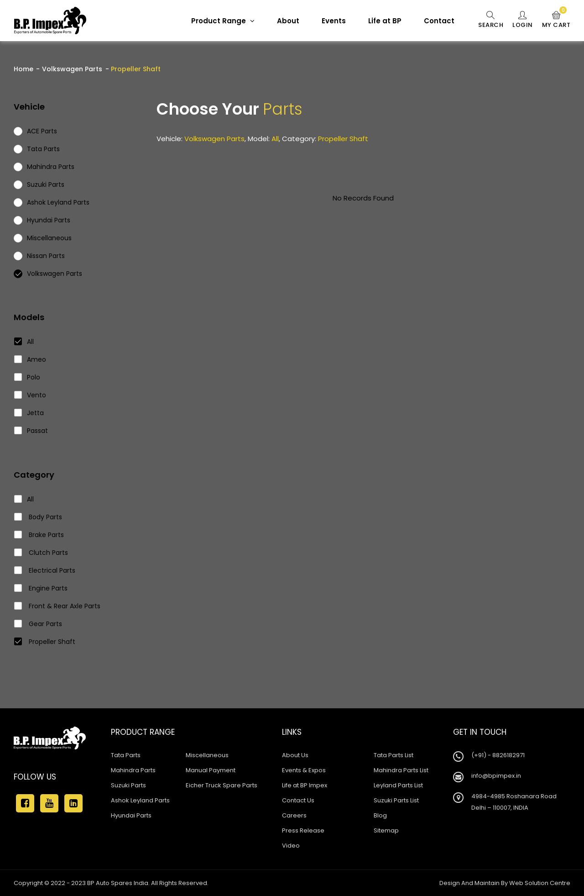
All (24, 341)
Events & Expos (304, 770)
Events (334, 21)
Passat (31, 430)
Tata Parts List (393, 755)
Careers (294, 815)
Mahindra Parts (133, 770)
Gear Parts (38, 623)
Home (23, 69)
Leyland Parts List (398, 785)
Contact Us (298, 800)
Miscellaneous (207, 755)
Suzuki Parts (128, 785)
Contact (439, 21)
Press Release (303, 830)
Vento (30, 395)
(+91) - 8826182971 (498, 755)
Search (490, 20)
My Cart (556, 20)
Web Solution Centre (539, 883)
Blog (380, 815)
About (288, 21)
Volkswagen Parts (72, 69)
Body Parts (38, 517)
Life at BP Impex (304, 785)
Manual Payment (210, 770)
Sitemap (386, 830)
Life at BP (385, 21)
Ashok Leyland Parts (140, 800)
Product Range (223, 21)
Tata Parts (126, 755)
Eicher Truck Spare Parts (221, 785)
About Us (295, 755)
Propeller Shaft (45, 641)
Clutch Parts (41, 552)
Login (522, 20)
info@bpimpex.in (496, 775)
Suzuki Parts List (396, 800)
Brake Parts (39, 534)
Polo (27, 377)
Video (291, 845)
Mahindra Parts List (401, 770)
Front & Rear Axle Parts (57, 606)
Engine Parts (41, 588)
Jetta (29, 412)
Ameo (30, 359)
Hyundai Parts (131, 815)
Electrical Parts (45, 570)
